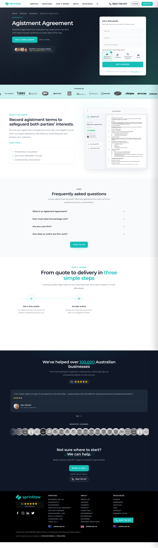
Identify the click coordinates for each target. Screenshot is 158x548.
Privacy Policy (135, 71)
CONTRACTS (53, 508)
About (76, 4)
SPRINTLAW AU (59, 532)
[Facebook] (17, 519)
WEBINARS (118, 508)
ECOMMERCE (54, 511)
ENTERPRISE (86, 522)
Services (34, 4)
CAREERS (85, 511)
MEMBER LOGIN (120, 519)
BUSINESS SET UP (56, 505)
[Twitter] (33, 519)
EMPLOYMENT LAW (56, 519)
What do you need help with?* (113, 50)
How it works (44, 46)
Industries (47, 4)
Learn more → (15, 143)
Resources (88, 4)
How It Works (62, 4)
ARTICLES (117, 511)
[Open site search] (96, 4)
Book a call (79, 474)
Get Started (122, 64)
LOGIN (135, 4)
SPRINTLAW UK (91, 532)
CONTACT (147, 4)
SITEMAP (117, 516)
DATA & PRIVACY (55, 522)
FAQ (115, 513)
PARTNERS (85, 525)
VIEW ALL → (53, 527)
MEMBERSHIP (87, 519)
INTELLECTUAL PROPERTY (59, 513)
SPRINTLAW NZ (124, 532)
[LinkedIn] (28, 519)
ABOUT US (85, 505)
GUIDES (116, 505)
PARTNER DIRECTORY (90, 527)
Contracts (33, 13)
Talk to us (79, 244)
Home (14, 13)
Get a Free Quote (24, 46)
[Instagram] (23, 519)
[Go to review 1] (78, 421)
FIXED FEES (86, 516)
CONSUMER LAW (55, 525)
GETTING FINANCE (56, 516)
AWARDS (84, 508)
